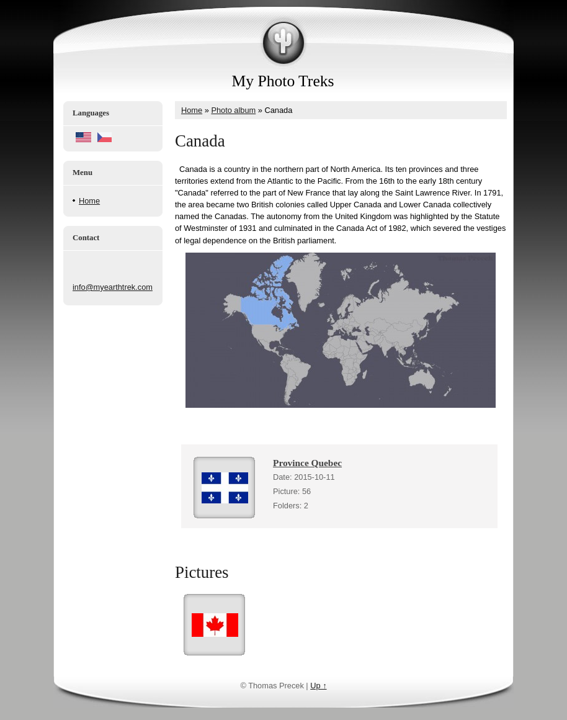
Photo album (233, 110)
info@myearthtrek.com (113, 287)
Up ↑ (318, 685)
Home (89, 200)
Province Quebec (307, 462)
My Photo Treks (283, 81)
